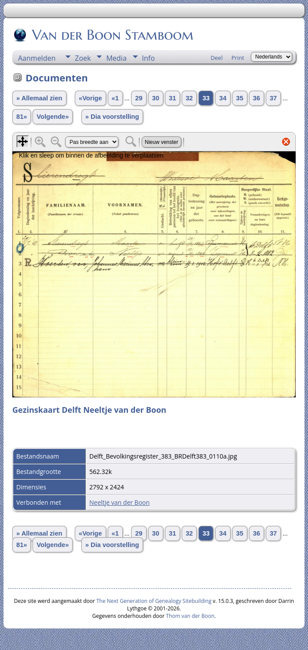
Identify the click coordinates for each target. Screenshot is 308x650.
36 (256, 98)
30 (155, 98)
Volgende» (53, 116)
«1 (115, 98)
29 (138, 98)
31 (172, 98)
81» (21, 116)
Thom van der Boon (190, 616)
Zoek (83, 58)
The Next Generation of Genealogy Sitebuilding (154, 601)
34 (222, 98)
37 (273, 98)
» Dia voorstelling (112, 116)
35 (239, 98)
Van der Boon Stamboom (112, 35)
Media (116, 58)
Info (148, 58)
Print (237, 58)
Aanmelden (36, 58)
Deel (217, 58)
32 (189, 98)
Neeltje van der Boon (119, 502)
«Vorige (90, 98)
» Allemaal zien (39, 98)
